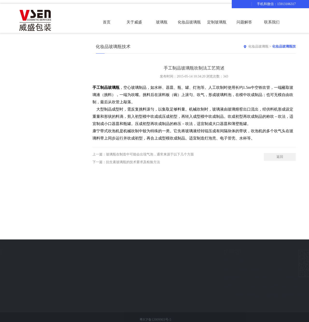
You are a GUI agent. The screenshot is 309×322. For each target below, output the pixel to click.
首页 (107, 22)
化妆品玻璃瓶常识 (35, 269)
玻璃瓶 (162, 22)
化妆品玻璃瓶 (266, 46)
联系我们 (272, 22)
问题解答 (244, 22)
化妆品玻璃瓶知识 (38, 251)
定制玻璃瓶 (216, 22)
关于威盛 (134, 22)
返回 (279, 160)
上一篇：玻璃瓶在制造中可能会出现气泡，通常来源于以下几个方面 (143, 158)
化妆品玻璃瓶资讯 (35, 260)
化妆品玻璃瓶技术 (293, 46)
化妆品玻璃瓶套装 (189, 26)
